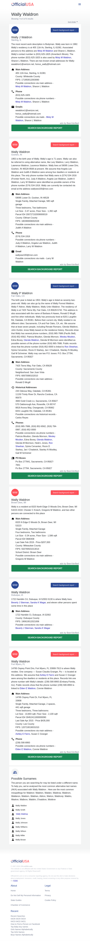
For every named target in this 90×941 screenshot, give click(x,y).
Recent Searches (18, 916)
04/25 (18, 919)
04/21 (23, 921)
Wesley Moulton (67, 337)
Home (13, 891)
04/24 (23, 919)
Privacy (48, 895)
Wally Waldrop (19, 814)
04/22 (18, 921)
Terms (47, 891)
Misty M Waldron (45, 51)
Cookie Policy (50, 900)
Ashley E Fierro (47, 675)
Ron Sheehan (71, 347)
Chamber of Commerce (20, 905)
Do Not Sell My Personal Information (26, 895)
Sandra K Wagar (38, 602)
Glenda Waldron (31, 340)
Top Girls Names (17, 932)
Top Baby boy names (19, 927)
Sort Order (72, 22)
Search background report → (65, 30)
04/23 (13, 921)
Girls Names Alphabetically (22, 929)
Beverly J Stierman (20, 602)
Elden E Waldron (28, 688)
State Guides (16, 900)
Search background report (45, 128)
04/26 (13, 919)
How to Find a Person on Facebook (25, 924)
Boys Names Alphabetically (22, 935)
